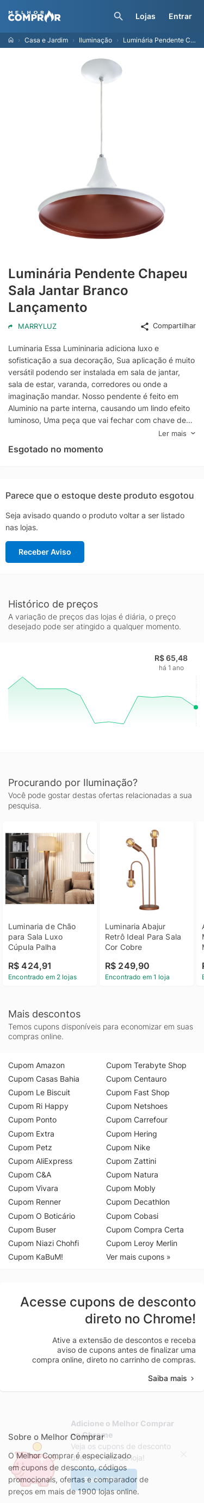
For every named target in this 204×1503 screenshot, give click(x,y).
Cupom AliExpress (40, 1160)
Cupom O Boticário (41, 1215)
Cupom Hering (131, 1133)
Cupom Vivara (33, 1188)
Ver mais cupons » (138, 1256)
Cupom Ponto (32, 1119)
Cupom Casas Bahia (43, 1078)
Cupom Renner (34, 1201)
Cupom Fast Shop (138, 1092)
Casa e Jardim (46, 40)
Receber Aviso (44, 551)
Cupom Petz (30, 1147)
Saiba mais (172, 1378)
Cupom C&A (29, 1174)
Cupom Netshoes (137, 1106)
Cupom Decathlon (138, 1201)
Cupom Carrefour (137, 1119)
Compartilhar (168, 326)
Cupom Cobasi (132, 1215)
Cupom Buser (32, 1229)
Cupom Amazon (36, 1065)
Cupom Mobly (131, 1188)
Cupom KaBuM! (35, 1256)
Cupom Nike (128, 1147)
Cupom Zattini (131, 1160)
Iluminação (95, 40)
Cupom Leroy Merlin (141, 1243)
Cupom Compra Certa (145, 1229)
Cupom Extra (31, 1133)
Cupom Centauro (136, 1078)
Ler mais (177, 433)
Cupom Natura (132, 1174)
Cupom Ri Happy (38, 1106)
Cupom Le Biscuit (39, 1092)
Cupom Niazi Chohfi (43, 1243)
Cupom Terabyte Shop (146, 1065)
